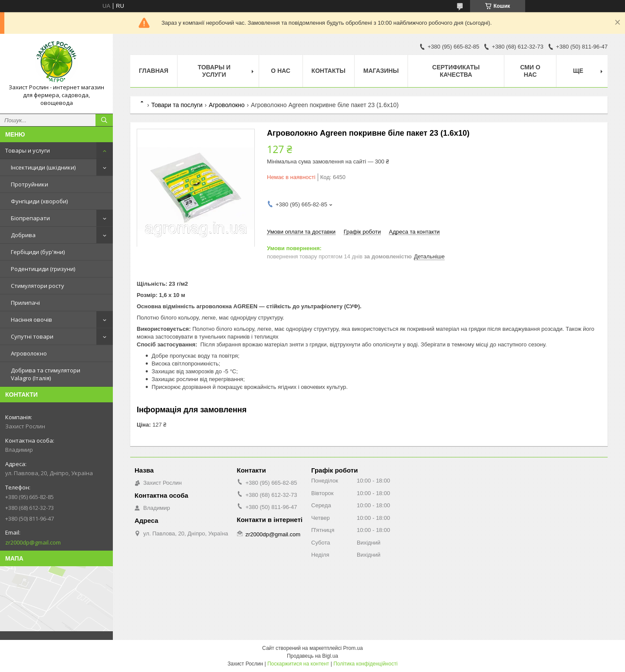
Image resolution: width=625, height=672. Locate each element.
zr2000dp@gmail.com (33, 542)
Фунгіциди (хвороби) (39, 201)
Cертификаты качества (456, 71)
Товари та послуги (176, 104)
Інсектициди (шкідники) (43, 167)
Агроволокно (29, 353)
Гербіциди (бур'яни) (38, 252)
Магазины (381, 70)
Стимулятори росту (37, 286)
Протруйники (29, 184)
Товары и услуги (27, 150)
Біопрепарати (30, 218)
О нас (280, 70)
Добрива (23, 235)
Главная (153, 70)
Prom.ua (353, 648)
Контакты (328, 70)
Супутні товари (32, 336)
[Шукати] (104, 120)
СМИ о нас (530, 71)
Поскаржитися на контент (298, 664)
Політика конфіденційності (365, 664)
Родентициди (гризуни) (43, 269)
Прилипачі (25, 303)
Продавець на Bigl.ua (312, 656)
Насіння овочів (31, 319)
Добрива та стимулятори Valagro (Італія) (45, 374)
